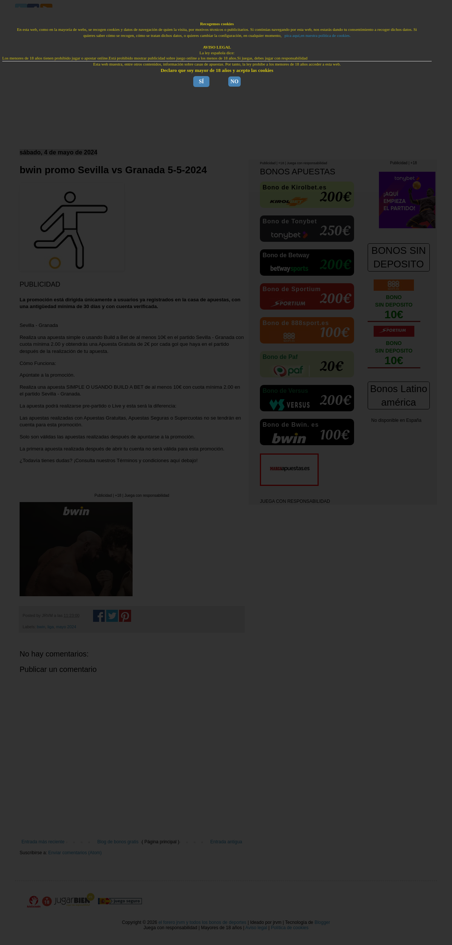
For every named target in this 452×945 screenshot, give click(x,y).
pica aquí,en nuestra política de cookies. (317, 35)
